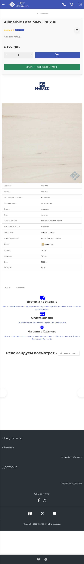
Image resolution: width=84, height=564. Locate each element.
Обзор (7, 287)
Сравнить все (68, 353)
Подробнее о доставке (71, 483)
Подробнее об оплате (71, 457)
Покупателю (12, 438)
